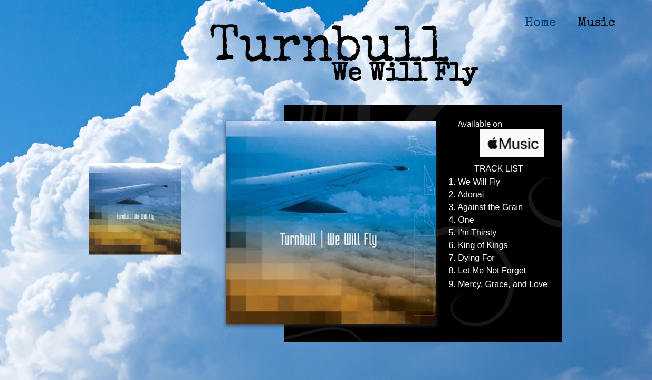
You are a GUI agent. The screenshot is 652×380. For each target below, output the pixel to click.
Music (596, 23)
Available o (477, 123)
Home (540, 23)
